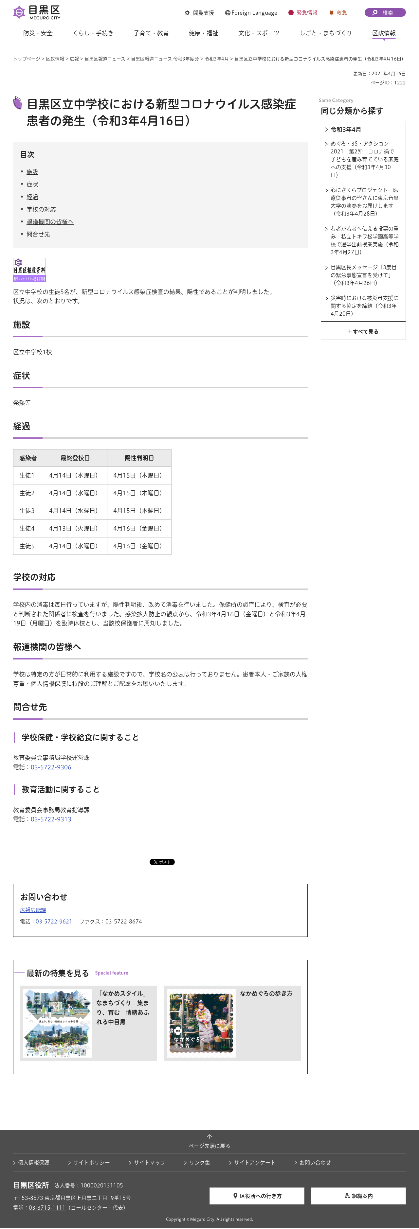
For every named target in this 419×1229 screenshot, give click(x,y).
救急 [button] (342, 12)
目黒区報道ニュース (104, 59)
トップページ (26, 59)
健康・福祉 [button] (203, 33)
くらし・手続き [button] (93, 33)
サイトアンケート (255, 1163)
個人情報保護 (33, 1163)
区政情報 (55, 59)
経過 (32, 198)
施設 (32, 173)
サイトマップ (149, 1163)
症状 (32, 185)
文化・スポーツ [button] (259, 33)
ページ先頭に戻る (209, 1147)
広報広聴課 (33, 910)
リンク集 (199, 1163)
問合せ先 (38, 235)
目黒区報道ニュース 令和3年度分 (165, 59)
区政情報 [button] (384, 33)
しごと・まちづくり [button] (326, 33)
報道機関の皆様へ (50, 222)
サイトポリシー (91, 1163)
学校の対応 (41, 210)
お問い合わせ (315, 1163)
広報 (74, 59)
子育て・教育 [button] (151, 33)
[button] (199, 13)
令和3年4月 (217, 59)
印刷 (346, 74)
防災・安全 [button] (38, 33)
